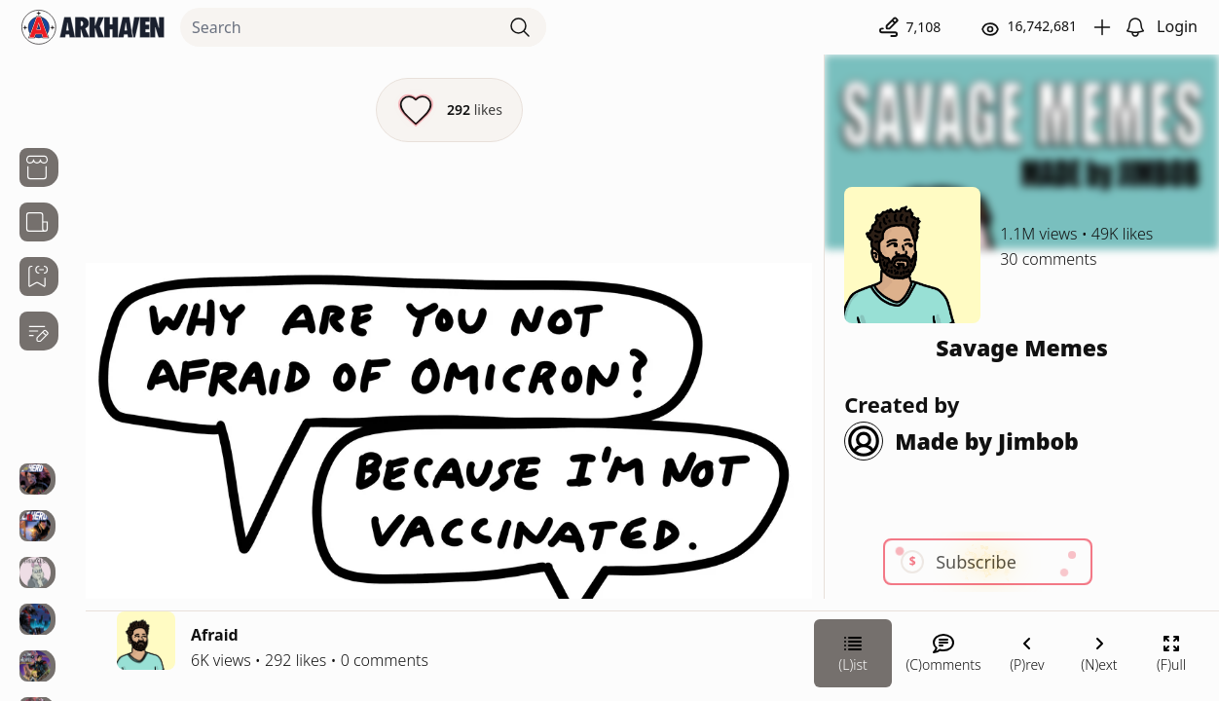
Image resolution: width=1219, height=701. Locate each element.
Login (1177, 26)
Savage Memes (1022, 347)
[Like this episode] (449, 110)
